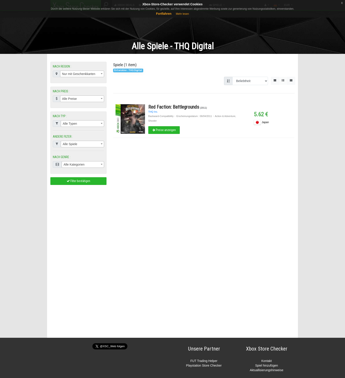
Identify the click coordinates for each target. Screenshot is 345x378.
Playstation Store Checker (204, 365)
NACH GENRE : (61, 157)
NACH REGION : (62, 66)
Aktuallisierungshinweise (266, 370)
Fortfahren (163, 13)
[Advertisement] (172, 24)
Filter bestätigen (78, 181)
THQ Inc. (153, 111)
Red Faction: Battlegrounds (173, 107)
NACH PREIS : (61, 91)
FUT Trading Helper (203, 361)
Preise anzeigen (164, 130)
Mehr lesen (182, 13)
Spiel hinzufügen (266, 365)
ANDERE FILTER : (63, 136)
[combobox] (82, 74)
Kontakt (266, 361)
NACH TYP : (60, 116)
